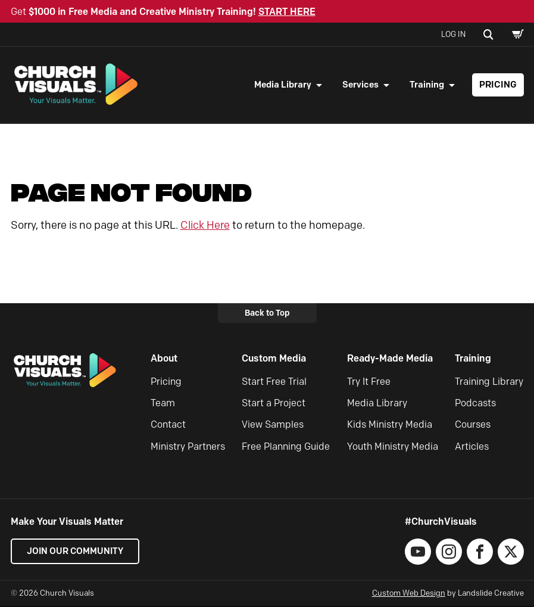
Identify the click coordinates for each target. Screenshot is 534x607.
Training (427, 85)
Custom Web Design (408, 594)
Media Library (282, 85)
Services (360, 85)
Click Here (205, 226)
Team (163, 404)
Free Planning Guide (286, 447)
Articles (472, 447)
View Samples (273, 426)
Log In (453, 34)
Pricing (498, 85)
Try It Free (369, 382)
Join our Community (76, 552)
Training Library (489, 382)
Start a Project (273, 404)
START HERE (287, 11)
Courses (473, 426)
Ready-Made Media (390, 360)
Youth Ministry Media (392, 447)
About (164, 360)
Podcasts (475, 404)
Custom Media (274, 360)
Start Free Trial (274, 382)
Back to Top (267, 314)
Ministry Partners (188, 447)
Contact (168, 426)
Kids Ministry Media (389, 426)
